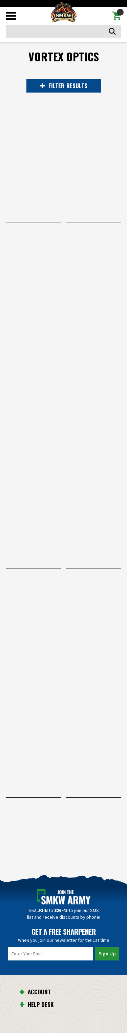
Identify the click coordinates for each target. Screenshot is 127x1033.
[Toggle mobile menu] (11, 16)
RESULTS (63, 85)
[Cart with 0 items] (116, 16)
